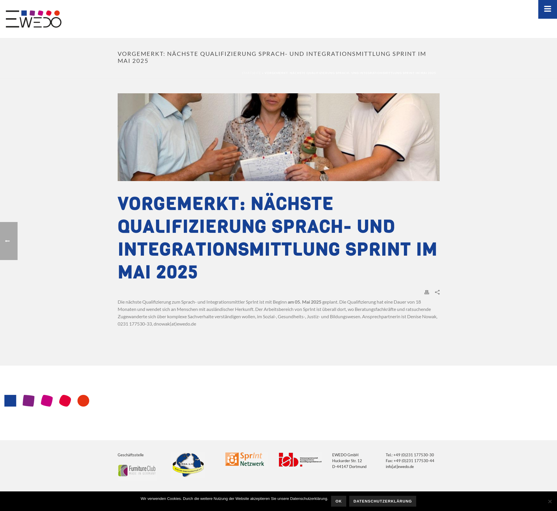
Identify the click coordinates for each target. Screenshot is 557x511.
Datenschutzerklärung (383, 501)
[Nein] (550, 501)
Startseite (251, 73)
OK (338, 501)
